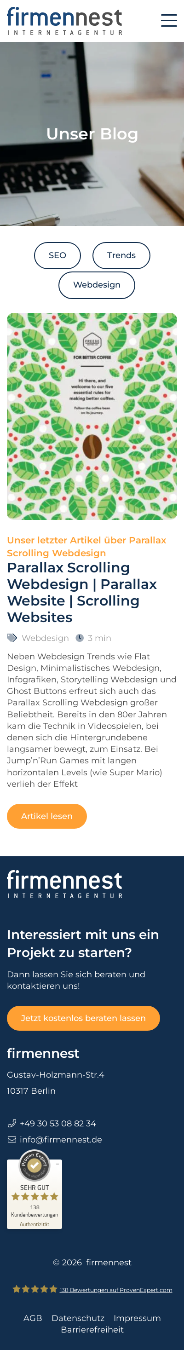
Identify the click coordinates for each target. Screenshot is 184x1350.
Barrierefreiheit (92, 1330)
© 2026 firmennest (92, 1263)
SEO (57, 255)
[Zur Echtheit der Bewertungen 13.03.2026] (34, 1223)
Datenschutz (78, 1318)
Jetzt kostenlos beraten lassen (83, 1018)
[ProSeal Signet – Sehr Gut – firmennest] (34, 1183)
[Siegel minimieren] (57, 1164)
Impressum (137, 1318)
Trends (121, 255)
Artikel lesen (47, 816)
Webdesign (97, 285)
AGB (32, 1318)
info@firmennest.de (61, 1140)
